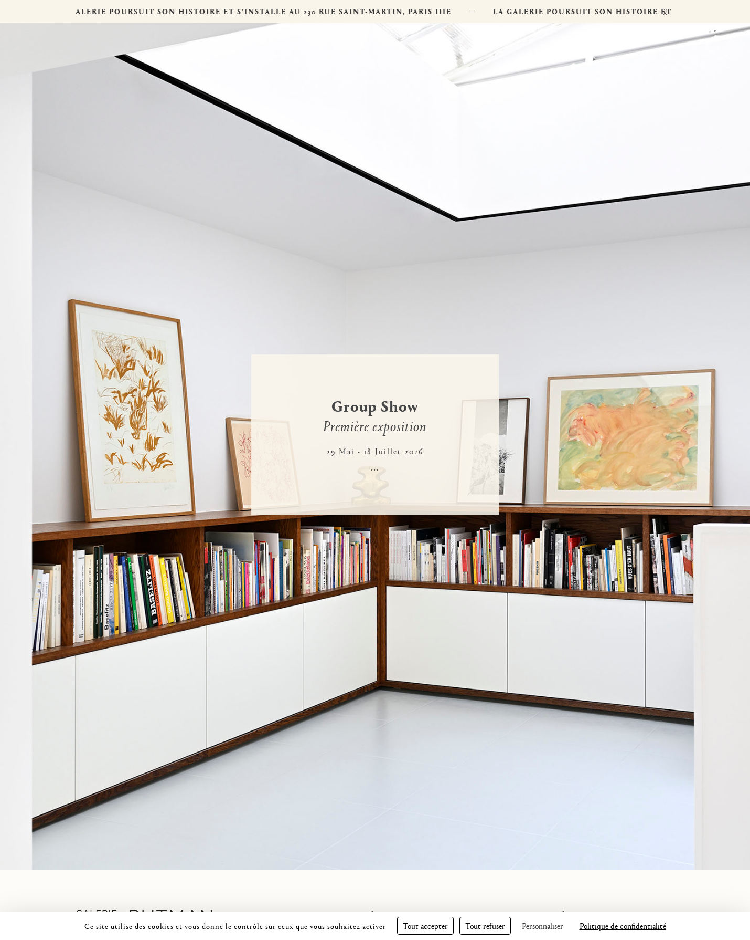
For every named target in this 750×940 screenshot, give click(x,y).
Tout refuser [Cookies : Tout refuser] (485, 926)
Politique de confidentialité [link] (623, 926)
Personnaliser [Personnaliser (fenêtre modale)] (542, 926)
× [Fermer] (665, 11)
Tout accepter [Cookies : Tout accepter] (425, 926)
